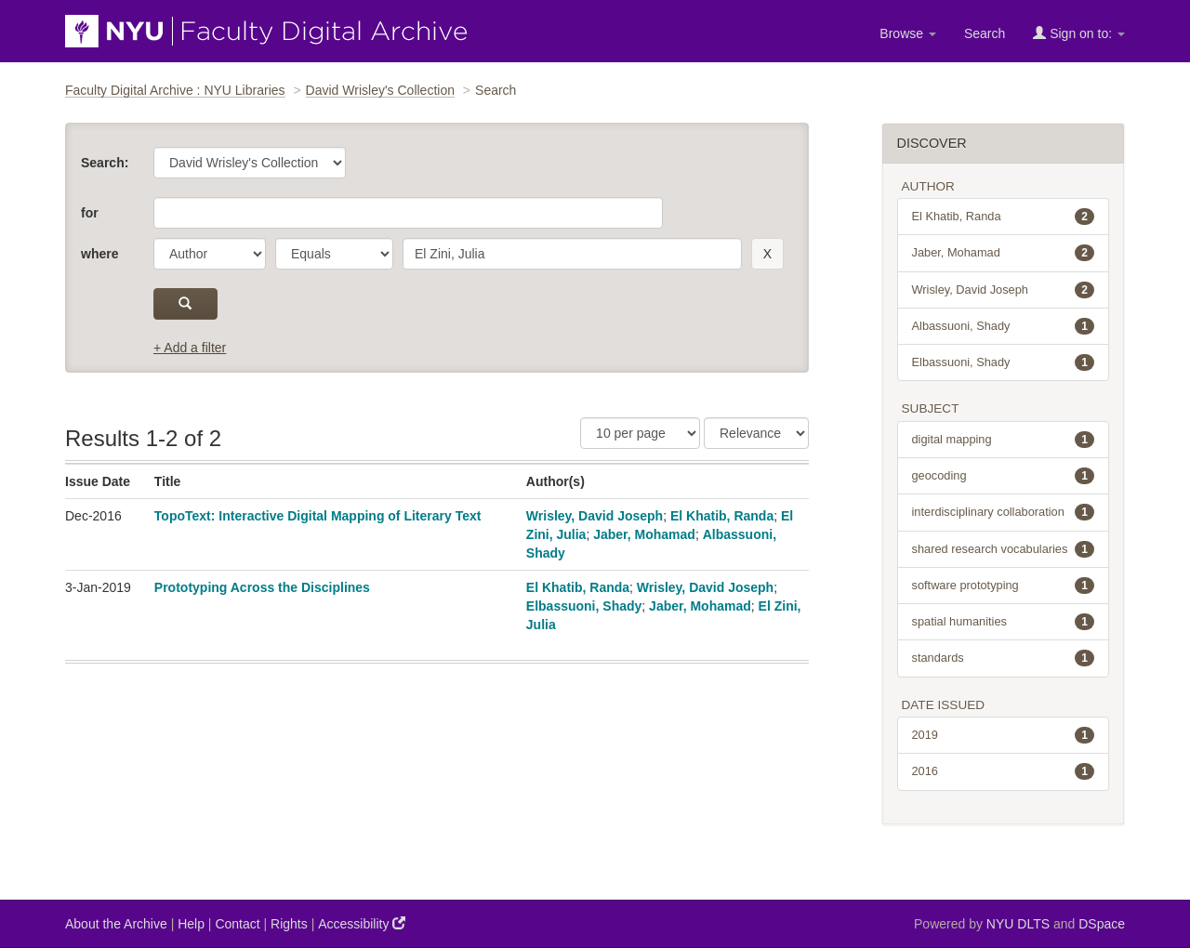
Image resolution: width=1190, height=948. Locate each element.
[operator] (334, 254)
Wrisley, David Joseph (594, 515)
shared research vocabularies (1003, 549)
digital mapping (1003, 439)
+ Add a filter (189, 347)
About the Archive (116, 923)
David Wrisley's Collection (380, 90)
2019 (1003, 735)
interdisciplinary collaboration (1003, 512)
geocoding (1003, 475)
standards (1003, 658)
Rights (289, 923)
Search (984, 33)
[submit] (185, 304)
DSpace (1101, 923)
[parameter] (209, 254)
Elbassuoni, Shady (583, 606)
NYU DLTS (1018, 923)
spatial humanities (1003, 621)
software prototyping (1003, 585)
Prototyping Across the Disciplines (262, 587)
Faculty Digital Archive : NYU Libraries (175, 90)
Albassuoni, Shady (1003, 326)
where (99, 253)
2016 (1003, 771)
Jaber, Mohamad (644, 534)
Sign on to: (1079, 33)
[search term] (572, 254)
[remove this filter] (767, 254)
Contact (237, 923)
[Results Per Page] (640, 433)
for (90, 212)
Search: (104, 162)
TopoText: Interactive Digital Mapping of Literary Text (318, 515)
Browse (907, 33)
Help (191, 923)
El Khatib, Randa (722, 515)
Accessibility (361, 923)
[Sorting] (756, 433)
